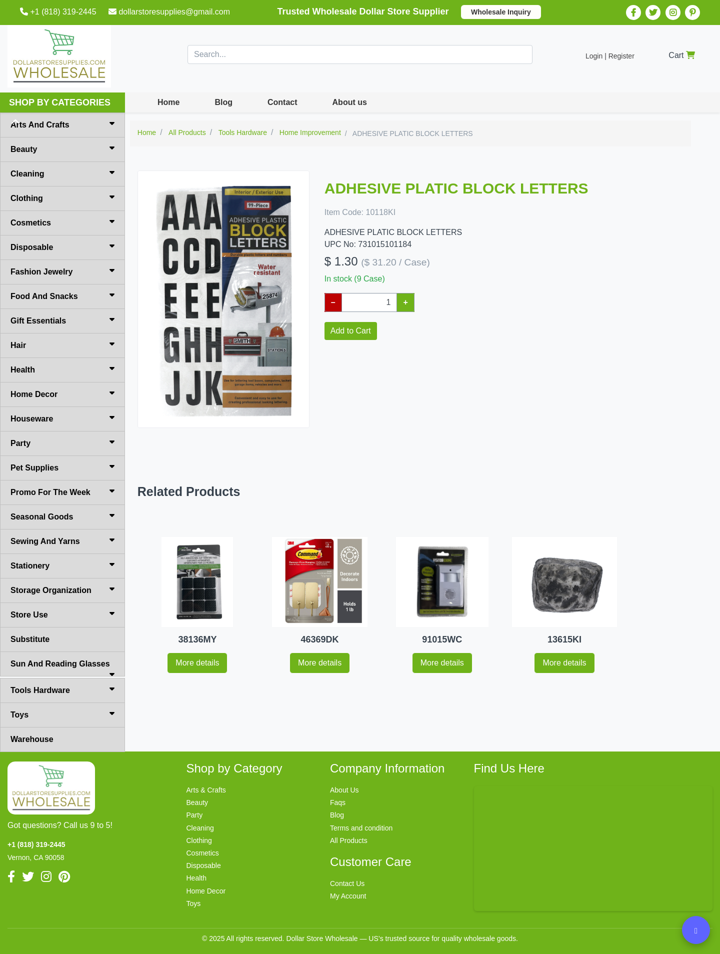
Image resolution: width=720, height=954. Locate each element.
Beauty (62, 149)
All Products (349, 840)
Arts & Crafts (206, 790)
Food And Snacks (62, 295)
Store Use (62, 614)
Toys (62, 714)
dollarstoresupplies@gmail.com (170, 12)
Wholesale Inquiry (501, 12)
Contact (283, 102)
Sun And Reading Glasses (62, 668)
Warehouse (32, 739)
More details (197, 662)
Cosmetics (62, 222)
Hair (62, 345)
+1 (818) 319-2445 (59, 12)
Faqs (338, 802)
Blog (223, 102)
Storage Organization (62, 589)
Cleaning (62, 173)
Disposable (62, 247)
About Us (344, 790)
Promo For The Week (62, 491)
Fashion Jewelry (62, 271)
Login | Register (610, 56)
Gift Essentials (62, 320)
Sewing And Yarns (62, 541)
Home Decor (62, 393)
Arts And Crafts (62, 124)
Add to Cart (350, 330)
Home (169, 102)
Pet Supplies (62, 467)
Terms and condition (361, 828)
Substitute (30, 639)
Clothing (62, 197)
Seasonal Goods (62, 516)
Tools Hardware (62, 689)
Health (62, 369)
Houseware (62, 418)
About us (349, 102)
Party (62, 443)
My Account (348, 896)
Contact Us (347, 884)
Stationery (62, 565)
